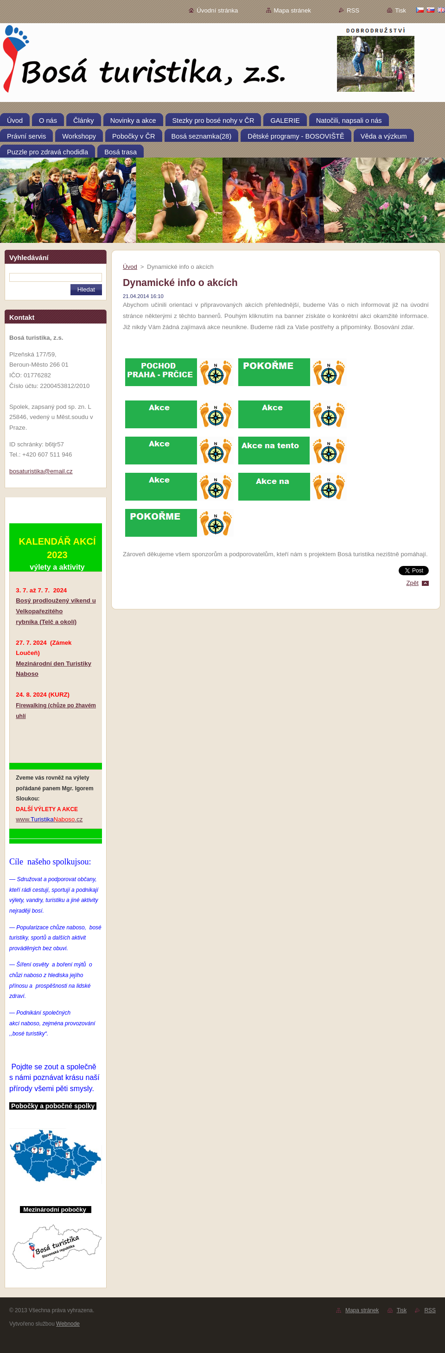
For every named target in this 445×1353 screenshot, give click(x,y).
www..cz (49, 819)
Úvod (130, 266)
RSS (353, 10)
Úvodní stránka (217, 10)
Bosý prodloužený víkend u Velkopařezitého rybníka (55, 611)
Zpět (412, 582)
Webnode (68, 1324)
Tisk (400, 10)
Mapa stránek (292, 10)
